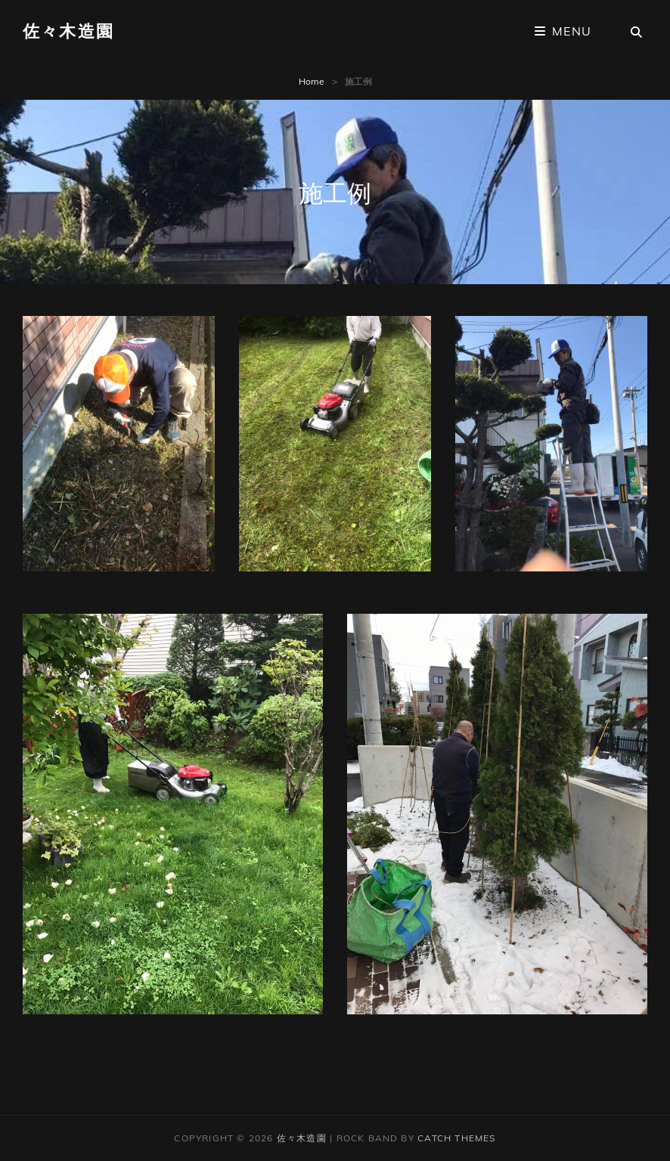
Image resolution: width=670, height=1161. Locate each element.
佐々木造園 (68, 31)
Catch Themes (456, 1138)
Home (311, 81)
